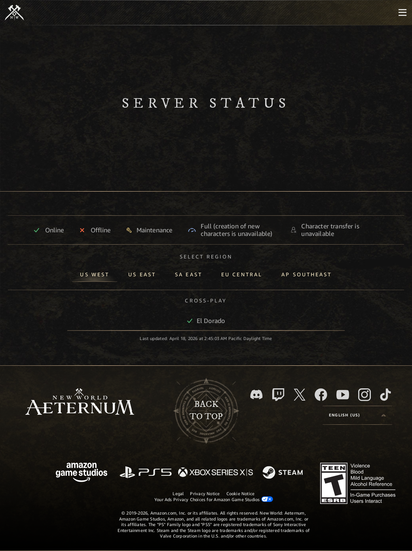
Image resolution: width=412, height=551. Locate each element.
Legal (178, 493)
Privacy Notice (205, 493)
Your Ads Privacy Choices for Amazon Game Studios (213, 499)
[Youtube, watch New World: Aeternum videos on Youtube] (342, 394)
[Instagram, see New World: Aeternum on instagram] (364, 394)
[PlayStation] (145, 472)
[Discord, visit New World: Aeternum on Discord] (256, 394)
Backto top (206, 410)
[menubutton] (402, 12)
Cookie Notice (240, 493)
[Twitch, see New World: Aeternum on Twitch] (278, 394)
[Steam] (283, 473)
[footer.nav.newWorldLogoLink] (79, 402)
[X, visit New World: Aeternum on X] (300, 395)
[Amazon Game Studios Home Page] (81, 473)
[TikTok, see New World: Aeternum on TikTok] (385, 394)
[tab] (94, 273)
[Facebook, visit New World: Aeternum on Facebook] (321, 394)
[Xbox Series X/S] (215, 473)
